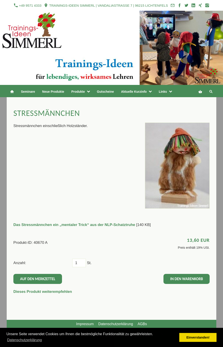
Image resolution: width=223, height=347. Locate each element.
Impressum (85, 324)
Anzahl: (19, 263)
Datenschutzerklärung (115, 324)
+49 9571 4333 (27, 5)
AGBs (142, 324)
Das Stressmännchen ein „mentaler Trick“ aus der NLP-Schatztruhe (74, 225)
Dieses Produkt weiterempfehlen (42, 292)
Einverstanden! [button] (198, 337)
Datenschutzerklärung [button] (24, 340)
